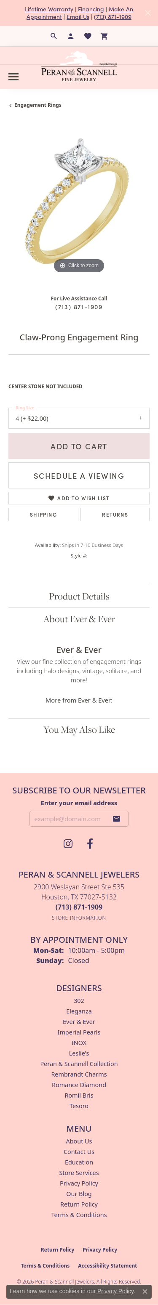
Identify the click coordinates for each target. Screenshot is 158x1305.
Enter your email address (79, 802)
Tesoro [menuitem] (79, 1106)
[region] (79, 205)
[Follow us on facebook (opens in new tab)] (90, 844)
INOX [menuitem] (79, 1043)
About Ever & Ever (79, 619)
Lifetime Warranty (49, 9)
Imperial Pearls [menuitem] (79, 1032)
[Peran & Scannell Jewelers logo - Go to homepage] (79, 66)
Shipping (43, 514)
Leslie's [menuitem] (79, 1053)
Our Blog (78, 1194)
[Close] (147, 13)
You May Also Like (79, 729)
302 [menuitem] (79, 1001)
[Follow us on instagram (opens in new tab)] (68, 844)
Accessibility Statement (107, 1265)
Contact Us (79, 1152)
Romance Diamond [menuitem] (79, 1085)
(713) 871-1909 (112, 16)
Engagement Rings (38, 105)
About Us (79, 1141)
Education (79, 1162)
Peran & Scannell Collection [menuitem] (79, 1064)
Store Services (79, 1173)
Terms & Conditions (79, 1215)
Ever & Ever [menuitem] (79, 1022)
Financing (91, 9)
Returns (115, 514)
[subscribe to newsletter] (116, 818)
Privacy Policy (79, 1183)
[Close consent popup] (144, 1291)
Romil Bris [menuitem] (78, 1095)
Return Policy (79, 1204)
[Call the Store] (79, 907)
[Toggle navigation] (13, 77)
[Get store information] (79, 917)
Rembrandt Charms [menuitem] (79, 1074)
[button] (54, 36)
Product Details (79, 596)
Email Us (78, 16)
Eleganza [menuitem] (78, 1011)
